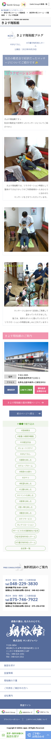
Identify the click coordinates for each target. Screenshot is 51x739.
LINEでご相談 (26, 389)
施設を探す (9, 665)
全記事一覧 (25, 548)
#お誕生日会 (25, 442)
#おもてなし (15, 44)
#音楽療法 (25, 430)
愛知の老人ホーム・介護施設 (14, 12)
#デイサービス (25, 518)
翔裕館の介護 (10, 680)
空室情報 (8, 673)
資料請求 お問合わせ (41, 389)
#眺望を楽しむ (25, 483)
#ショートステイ (25, 448)
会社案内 (8, 695)
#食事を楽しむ (25, 501)
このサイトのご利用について (36, 719)
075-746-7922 (21, 599)
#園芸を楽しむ (25, 513)
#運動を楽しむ (25, 459)
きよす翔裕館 (13, 15)
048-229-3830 (21, 583)
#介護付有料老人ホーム (35, 44)
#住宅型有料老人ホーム (26, 536)
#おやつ (25, 477)
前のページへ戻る (25, 413)
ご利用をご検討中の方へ (16, 688)
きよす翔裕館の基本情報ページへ (25, 402)
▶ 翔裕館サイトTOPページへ (12, 10)
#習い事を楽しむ (25, 507)
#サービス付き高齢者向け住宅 (25, 530)
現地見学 (11, 389)
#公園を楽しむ (25, 489)
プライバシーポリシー (12, 719)
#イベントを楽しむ (25, 495)
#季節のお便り (25, 471)
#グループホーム (25, 465)
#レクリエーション (25, 524)
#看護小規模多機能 (25, 436)
